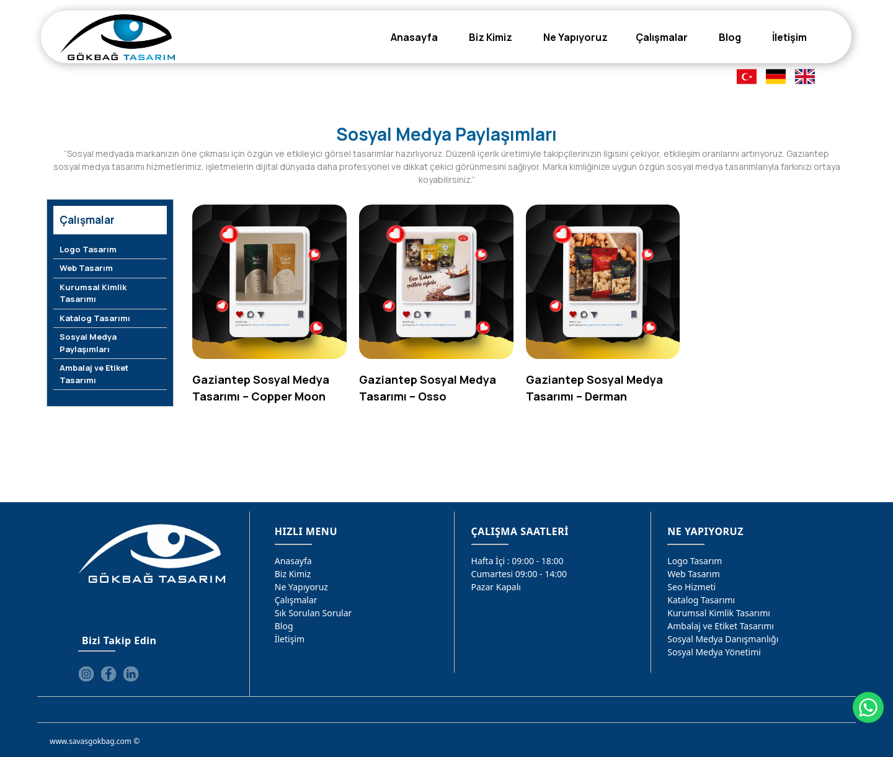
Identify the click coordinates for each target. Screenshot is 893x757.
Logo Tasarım (88, 249)
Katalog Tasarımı (95, 318)
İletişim (289, 639)
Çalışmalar (296, 600)
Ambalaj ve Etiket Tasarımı (94, 374)
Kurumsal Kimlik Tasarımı (93, 293)
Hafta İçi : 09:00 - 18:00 (517, 561)
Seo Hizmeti (691, 587)
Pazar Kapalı (496, 587)
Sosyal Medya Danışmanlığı (722, 639)
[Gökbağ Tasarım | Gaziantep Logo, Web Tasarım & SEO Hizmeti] (117, 37)
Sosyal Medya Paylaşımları (88, 343)
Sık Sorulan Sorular (313, 613)
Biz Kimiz (293, 574)
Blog (284, 626)
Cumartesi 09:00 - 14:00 (519, 574)
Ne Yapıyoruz (301, 587)
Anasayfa (293, 561)
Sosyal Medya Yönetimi (714, 652)
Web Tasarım (86, 267)
